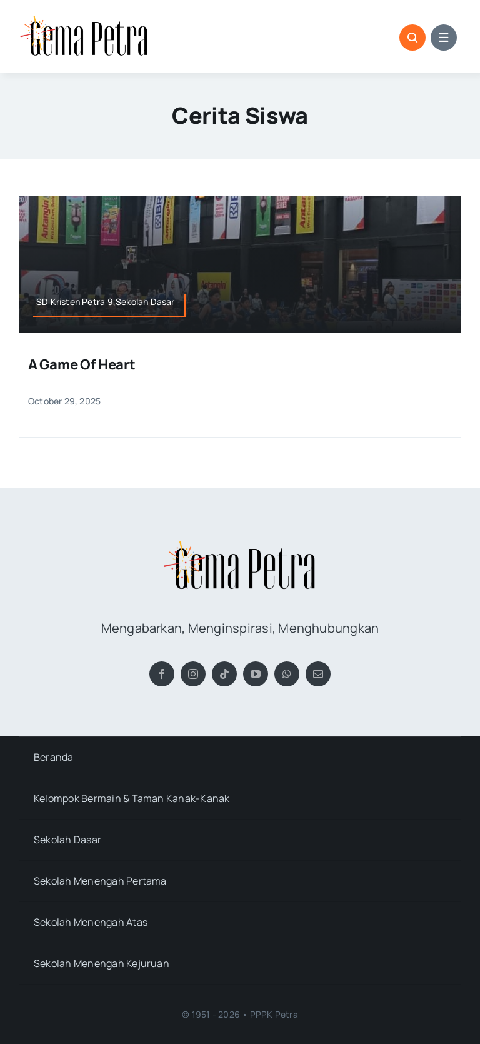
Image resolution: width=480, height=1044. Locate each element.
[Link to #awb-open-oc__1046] (412, 37)
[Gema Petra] (84, 17)
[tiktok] (224, 673)
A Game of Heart (82, 364)
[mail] (318, 673)
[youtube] (255, 673)
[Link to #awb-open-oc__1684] (444, 37)
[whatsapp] (286, 673)
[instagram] (193, 673)
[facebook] (161, 673)
